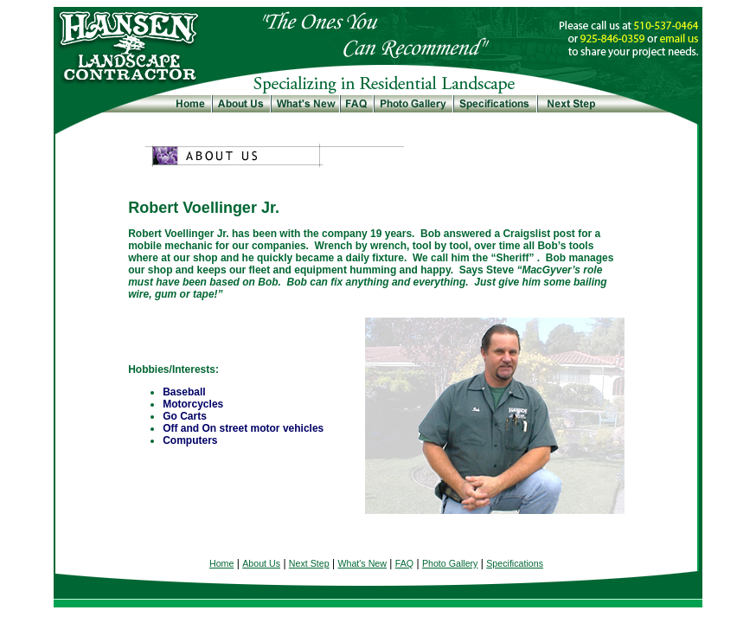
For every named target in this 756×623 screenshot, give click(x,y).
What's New (362, 563)
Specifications (514, 563)
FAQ (404, 563)
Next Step (309, 563)
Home (221, 563)
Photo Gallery (450, 563)
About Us (261, 563)
